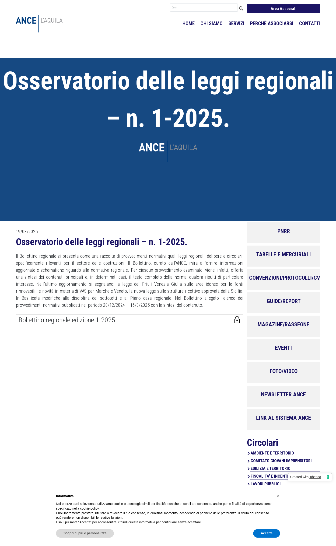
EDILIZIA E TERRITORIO (270, 468)
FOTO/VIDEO (284, 371)
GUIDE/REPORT (284, 301)
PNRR (283, 231)
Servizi (236, 23)
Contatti (309, 23)
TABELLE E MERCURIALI (283, 254)
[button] (277, 496)
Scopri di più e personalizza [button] (84, 533)
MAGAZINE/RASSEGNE (283, 324)
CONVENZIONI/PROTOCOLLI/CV (284, 278)
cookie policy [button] (89, 508)
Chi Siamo (211, 23)
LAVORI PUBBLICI (266, 483)
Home (188, 23)
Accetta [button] (267, 533)
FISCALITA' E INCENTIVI (271, 476)
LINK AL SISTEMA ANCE (283, 418)
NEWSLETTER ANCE (283, 394)
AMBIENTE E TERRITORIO (272, 453)
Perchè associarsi (271, 23)
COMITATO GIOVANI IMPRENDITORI (281, 460)
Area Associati (284, 8)
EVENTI (283, 348)
